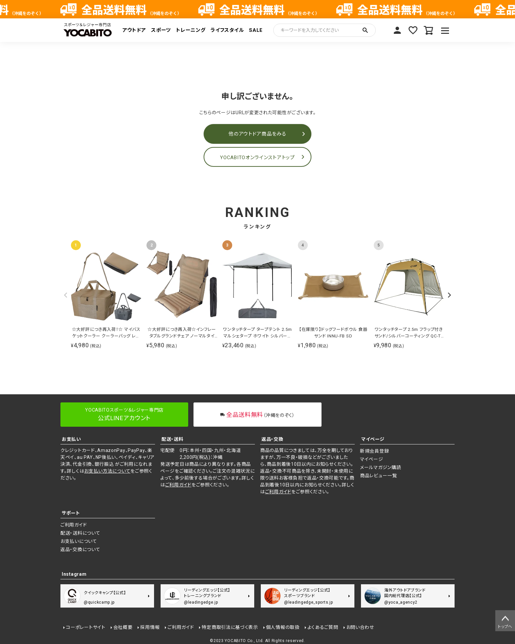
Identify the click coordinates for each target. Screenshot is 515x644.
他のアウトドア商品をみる (257, 134)
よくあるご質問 (322, 626)
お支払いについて (78, 541)
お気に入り (412, 30)
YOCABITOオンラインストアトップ (257, 158)
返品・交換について (80, 549)
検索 (365, 30)
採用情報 (149, 626)
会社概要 (122, 626)
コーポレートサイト (85, 626)
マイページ (397, 30)
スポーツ (161, 30)
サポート (71, 513)
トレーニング (190, 30)
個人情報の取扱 (282, 626)
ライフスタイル (227, 30)
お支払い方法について (107, 471)
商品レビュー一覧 (378, 475)
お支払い (71, 439)
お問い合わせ (359, 626)
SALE (256, 30)
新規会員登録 (374, 451)
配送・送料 (173, 439)
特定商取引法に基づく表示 (229, 626)
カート (428, 30)
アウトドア (134, 30)
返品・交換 (272, 439)
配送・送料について (80, 533)
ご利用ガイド (178, 484)
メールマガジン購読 (380, 467)
